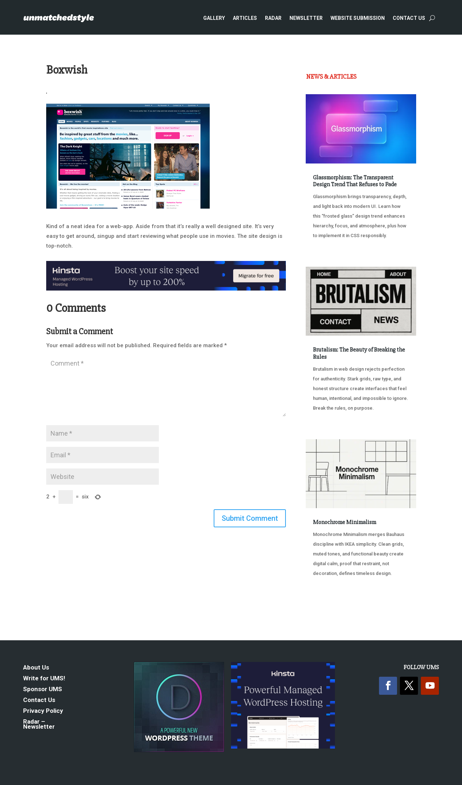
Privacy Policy (43, 711)
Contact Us (409, 18)
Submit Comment (250, 518)
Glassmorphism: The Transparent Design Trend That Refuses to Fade (355, 181)
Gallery (214, 18)
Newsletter (306, 18)
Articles (245, 18)
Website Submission (358, 18)
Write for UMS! (44, 679)
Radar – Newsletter (39, 724)
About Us (36, 668)
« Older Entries (329, 607)
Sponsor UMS (42, 689)
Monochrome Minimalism (344, 522)
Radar (273, 18)
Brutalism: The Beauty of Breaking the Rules (359, 353)
